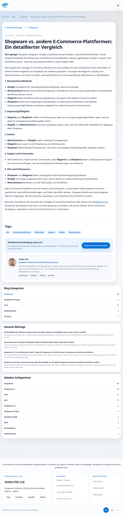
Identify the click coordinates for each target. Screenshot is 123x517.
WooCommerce (74, 232)
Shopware (24, 17)
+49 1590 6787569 (64, 492)
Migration (101, 201)
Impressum (98, 481)
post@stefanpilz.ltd (64, 485)
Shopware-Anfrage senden (96, 245)
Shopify (62, 232)
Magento (51, 232)
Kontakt (51, 275)
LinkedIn (33, 275)
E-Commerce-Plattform (22, 232)
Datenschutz (98, 488)
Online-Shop (39, 232)
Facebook (19, 497)
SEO (7, 232)
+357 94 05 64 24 (63, 498)
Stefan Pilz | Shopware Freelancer (29, 35)
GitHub (42, 275)
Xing (8, 497)
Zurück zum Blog (14, 27)
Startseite (5, 17)
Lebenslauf (23, 275)
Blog (13, 17)
